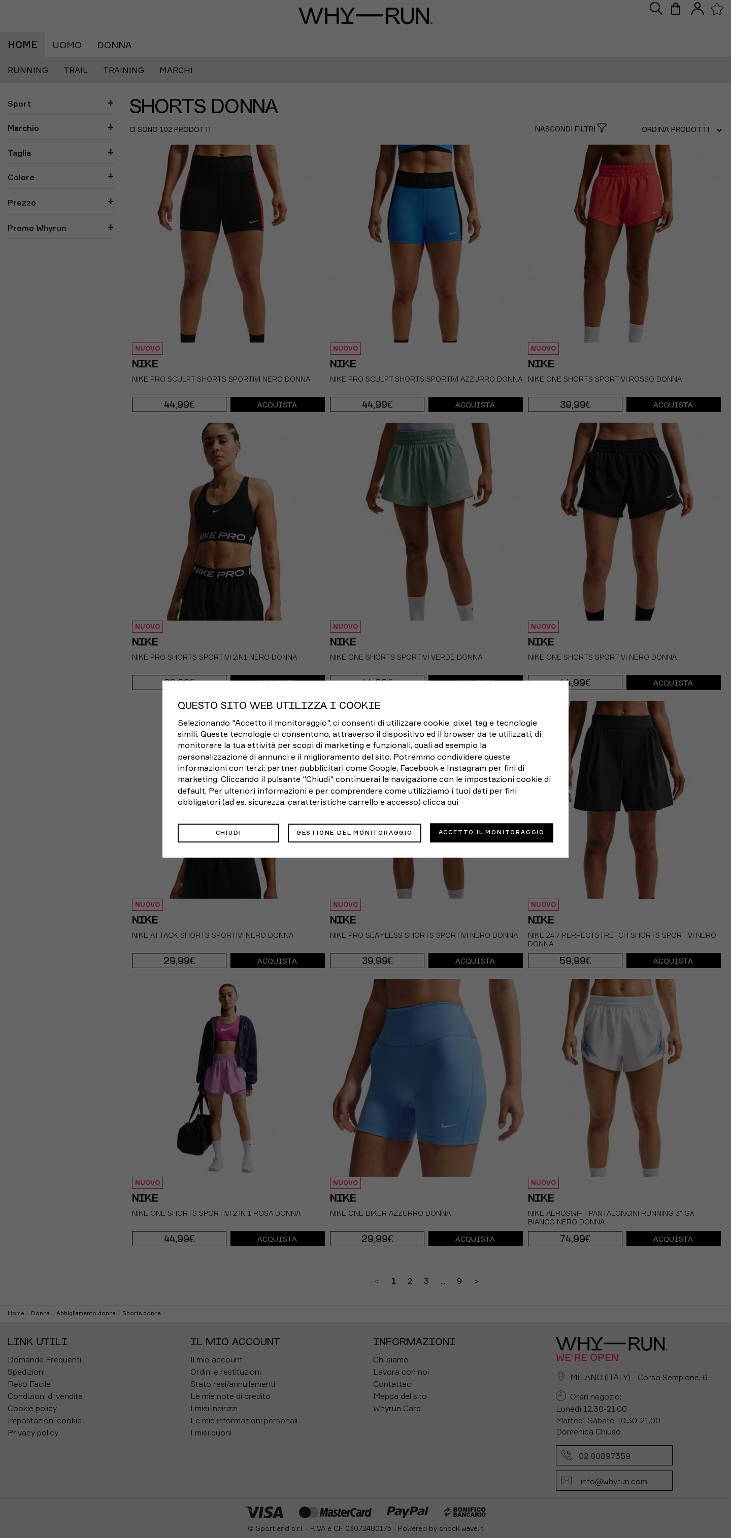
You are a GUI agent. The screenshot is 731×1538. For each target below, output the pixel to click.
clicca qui (440, 802)
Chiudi (229, 832)
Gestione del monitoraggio (354, 832)
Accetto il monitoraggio (492, 832)
